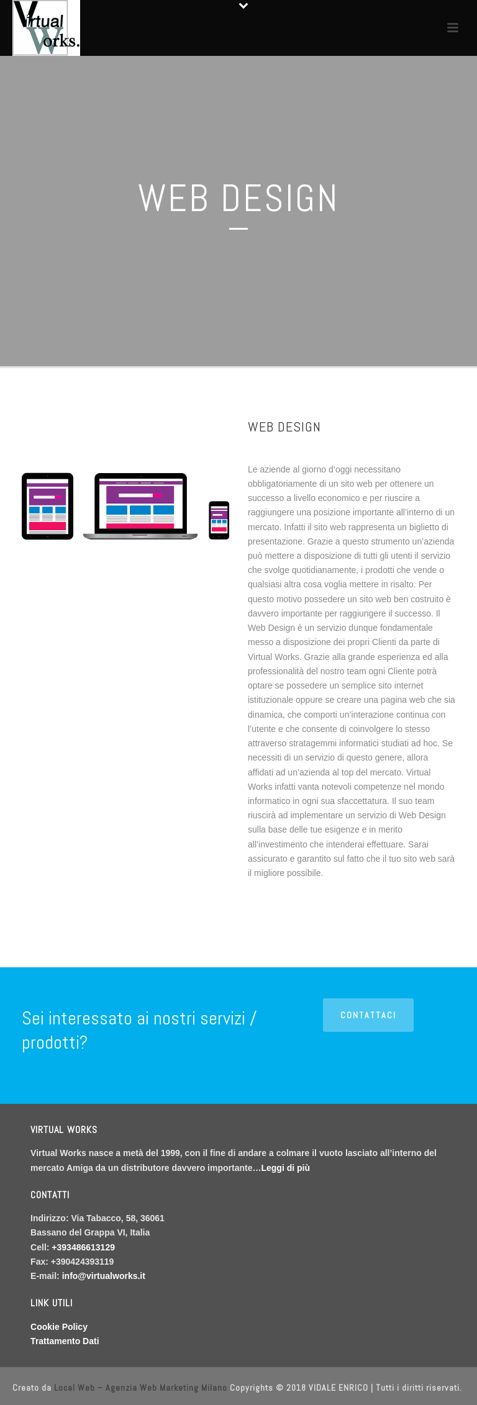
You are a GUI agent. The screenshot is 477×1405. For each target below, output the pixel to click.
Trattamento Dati (64, 1341)
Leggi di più (285, 1168)
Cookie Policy (59, 1327)
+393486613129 (83, 1247)
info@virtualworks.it (103, 1276)
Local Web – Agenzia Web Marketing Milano (142, 1387)
